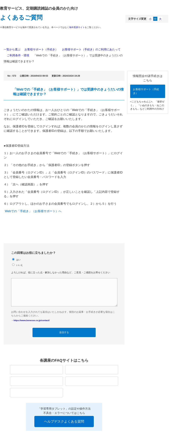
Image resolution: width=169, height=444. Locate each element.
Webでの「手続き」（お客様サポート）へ (33, 211)
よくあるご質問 (21, 17)
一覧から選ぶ (12, 49)
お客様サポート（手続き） (41, 49)
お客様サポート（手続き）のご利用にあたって (91, 49)
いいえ (19, 265)
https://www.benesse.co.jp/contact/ (32, 320)
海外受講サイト (77, 27)
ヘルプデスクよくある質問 (64, 421)
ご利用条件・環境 (18, 55)
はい (18, 259)
